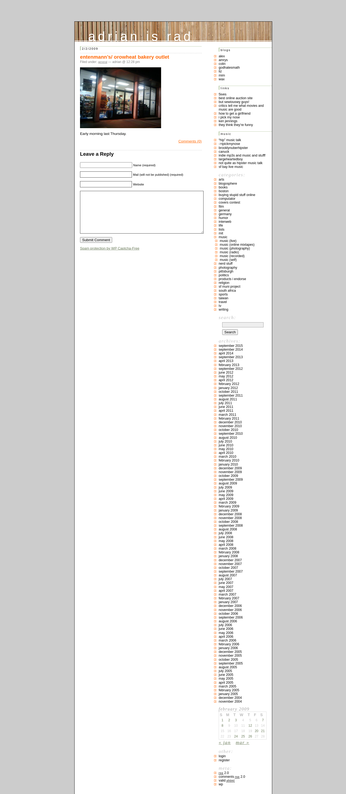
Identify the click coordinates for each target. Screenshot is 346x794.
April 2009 (226, 499)
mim (222, 75)
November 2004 (230, 701)
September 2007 (231, 571)
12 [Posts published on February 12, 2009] (250, 725)
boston (224, 191)
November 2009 (230, 472)
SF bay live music (231, 167)
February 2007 (229, 598)
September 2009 (231, 479)
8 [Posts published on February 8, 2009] (222, 725)
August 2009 (228, 483)
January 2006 (228, 648)
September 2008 (231, 525)
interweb (225, 222)
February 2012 (229, 384)
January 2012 (228, 388)
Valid (227, 780)
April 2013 (226, 361)
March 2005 (227, 686)
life (221, 225)
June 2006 (226, 629)
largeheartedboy (231, 159)
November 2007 (230, 564)
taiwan (223, 298)
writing (223, 309)
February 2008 (229, 552)
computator (227, 199)
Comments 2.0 (232, 777)
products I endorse (232, 279)
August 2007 (228, 575)
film (221, 206)
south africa (227, 291)
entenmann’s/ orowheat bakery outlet (124, 57)
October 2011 (228, 392)
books (223, 187)
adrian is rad (140, 35)
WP (221, 784)
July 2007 (225, 579)
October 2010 (228, 430)
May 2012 (226, 376)
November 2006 (230, 610)
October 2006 (228, 614)
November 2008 (230, 518)
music (223, 237)
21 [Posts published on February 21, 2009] (263, 731)
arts (221, 179)
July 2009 (225, 487)
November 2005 (230, 655)
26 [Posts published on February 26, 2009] (250, 736)
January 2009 (228, 510)
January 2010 (228, 464)
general (102, 62)
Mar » (242, 742)
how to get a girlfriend (235, 113)
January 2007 (228, 602)
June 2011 (226, 407)
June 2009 (226, 491)
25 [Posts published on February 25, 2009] (243, 736)
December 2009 (230, 468)
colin (222, 64)
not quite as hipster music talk (240, 163)
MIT (221, 233)
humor (223, 218)
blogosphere (228, 183)
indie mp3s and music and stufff (242, 155)
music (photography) (235, 248)
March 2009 (227, 502)
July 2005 (225, 671)
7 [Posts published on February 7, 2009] (263, 720)
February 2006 (229, 644)
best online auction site (235, 98)
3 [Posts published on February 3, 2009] (236, 720)
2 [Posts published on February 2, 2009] (229, 720)
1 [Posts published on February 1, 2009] (222, 720)
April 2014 (226, 353)
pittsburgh (226, 271)
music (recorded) (232, 256)
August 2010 (228, 438)
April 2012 (226, 380)
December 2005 (230, 652)
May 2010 (226, 449)
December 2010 (230, 422)
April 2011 (226, 411)
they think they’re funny (236, 125)
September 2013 (231, 357)
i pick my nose (229, 117)
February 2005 (229, 690)
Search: (227, 317)
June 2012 (226, 372)
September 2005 (231, 663)
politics (224, 275)
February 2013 (229, 365)
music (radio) (229, 252)
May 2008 (226, 541)
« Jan (225, 742)
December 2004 (230, 698)
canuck (224, 152)
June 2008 (226, 537)
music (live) (228, 241)
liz (220, 71)
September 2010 (231, 434)
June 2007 (226, 583)
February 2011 (229, 418)
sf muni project (229, 286)
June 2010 (226, 445)
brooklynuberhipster (233, 148)
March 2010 (227, 457)
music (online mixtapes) (237, 245)
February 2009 (229, 506)
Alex (222, 56)
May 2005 (226, 678)
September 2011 (231, 395)
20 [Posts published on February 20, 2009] (256, 731)
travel (223, 302)
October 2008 (228, 522)
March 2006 (227, 640)
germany (225, 214)
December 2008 (230, 514)
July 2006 (225, 625)
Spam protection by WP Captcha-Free (109, 256)
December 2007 (230, 560)
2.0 (224, 773)
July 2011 (225, 403)
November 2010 (230, 426)
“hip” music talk (230, 140)
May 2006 (226, 633)
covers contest (229, 202)
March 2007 (227, 594)
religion (224, 283)
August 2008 (228, 529)
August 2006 (228, 621)
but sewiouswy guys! (234, 102)
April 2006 (226, 637)
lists (221, 229)
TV (220, 306)
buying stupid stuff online (237, 195)
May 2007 (226, 587)
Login (222, 756)
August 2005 (228, 667)
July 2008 (225, 533)
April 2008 (226, 545)
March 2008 (227, 548)
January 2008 (228, 556)
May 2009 (226, 495)
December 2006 (230, 606)
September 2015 (231, 346)
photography (228, 268)
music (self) (228, 260)
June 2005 (226, 675)
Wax (222, 79)
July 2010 (225, 441)
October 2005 (228, 660)
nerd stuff (225, 263)
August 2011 (228, 399)
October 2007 (228, 568)
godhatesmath (229, 67)
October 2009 (228, 476)
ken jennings (228, 121)
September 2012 (231, 369)
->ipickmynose (229, 144)
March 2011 (227, 415)
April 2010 (226, 453)
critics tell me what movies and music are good (241, 107)
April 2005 (226, 683)
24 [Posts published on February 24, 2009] (236, 736)
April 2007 (226, 591)
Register (224, 760)
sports (223, 294)
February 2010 (229, 460)
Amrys (223, 60)
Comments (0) (190, 141)
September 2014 (231, 349)
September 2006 (231, 617)
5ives (223, 94)
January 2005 (228, 694)
